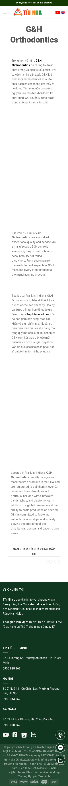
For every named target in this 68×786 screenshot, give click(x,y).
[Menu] (5, 12)
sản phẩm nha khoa (37, 314)
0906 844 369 (11, 699)
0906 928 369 (11, 668)
